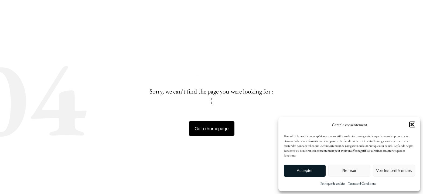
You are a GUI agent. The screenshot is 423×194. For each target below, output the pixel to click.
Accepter (305, 170)
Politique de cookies (332, 183)
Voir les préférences (394, 170)
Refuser (349, 170)
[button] (412, 124)
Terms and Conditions (362, 183)
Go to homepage (211, 128)
